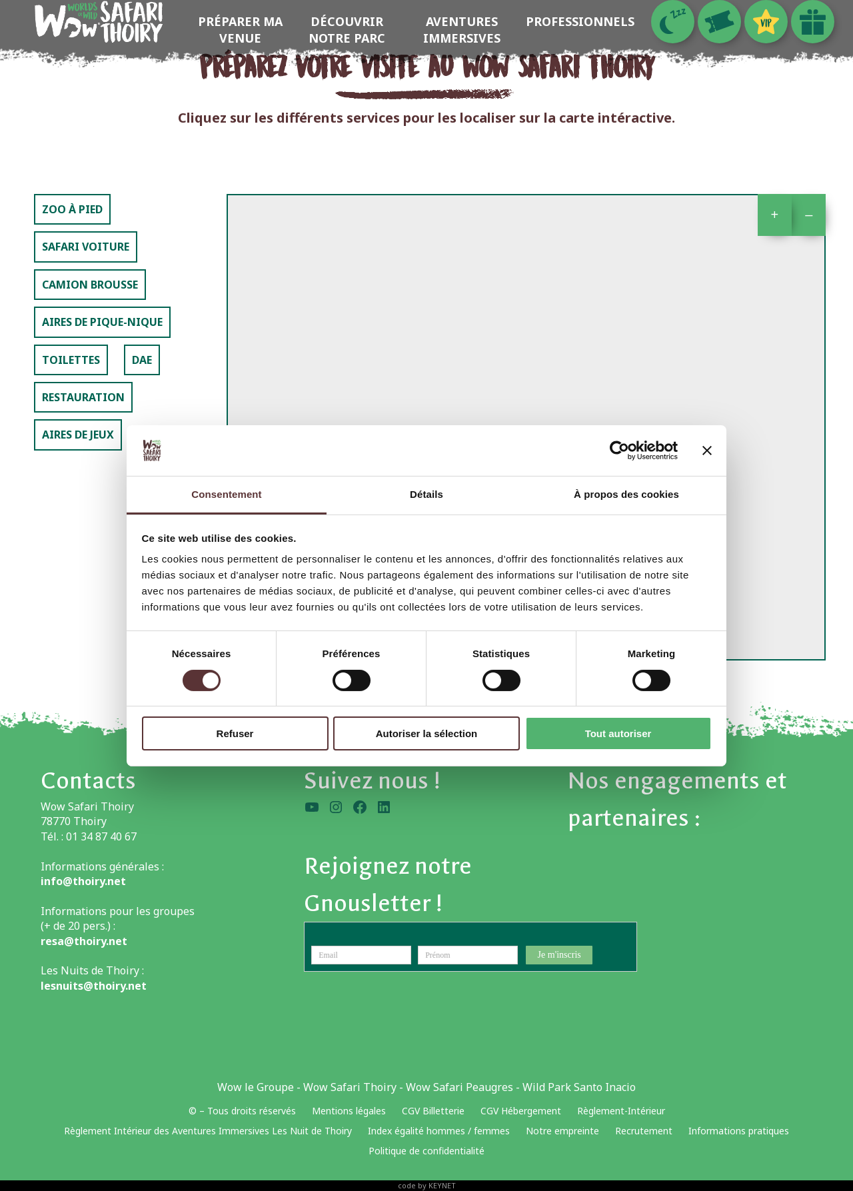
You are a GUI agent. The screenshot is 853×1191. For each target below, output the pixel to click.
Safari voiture (85, 246)
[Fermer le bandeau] (707, 450)
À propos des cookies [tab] (626, 494)
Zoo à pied (72, 209)
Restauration (83, 397)
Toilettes (71, 360)
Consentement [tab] (226, 494)
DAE (142, 360)
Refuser (235, 733)
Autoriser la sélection (427, 733)
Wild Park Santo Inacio (579, 1087)
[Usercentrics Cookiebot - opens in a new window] (619, 451)
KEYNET (442, 1185)
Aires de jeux (78, 434)
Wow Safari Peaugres (459, 1087)
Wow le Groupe (255, 1087)
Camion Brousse (90, 284)
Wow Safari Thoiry (350, 1087)
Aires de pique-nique (102, 322)
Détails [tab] (426, 494)
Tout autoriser (618, 733)
